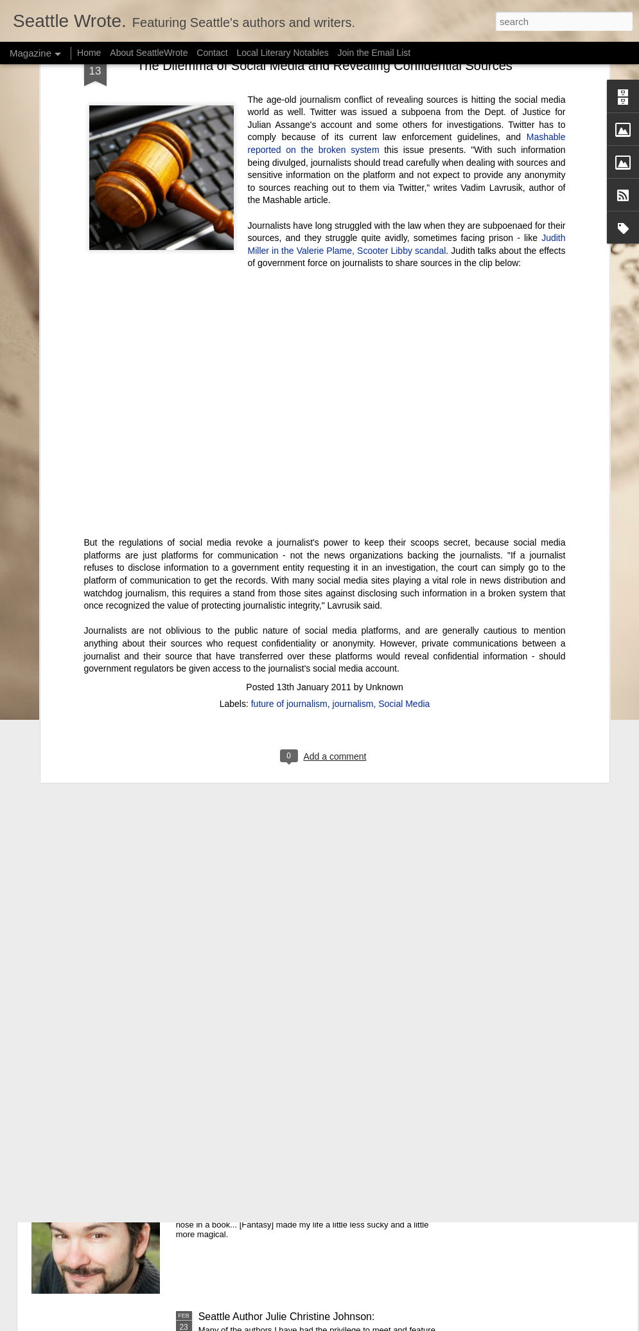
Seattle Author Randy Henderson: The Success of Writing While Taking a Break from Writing (311, 1176)
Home (89, 53)
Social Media (404, 454)
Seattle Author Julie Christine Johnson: (286, 1316)
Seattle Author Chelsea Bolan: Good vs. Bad (299, 1024)
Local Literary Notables (282, 53)
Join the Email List (374, 53)
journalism (353, 454)
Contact (212, 53)
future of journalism (289, 454)
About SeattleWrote (149, 53)
